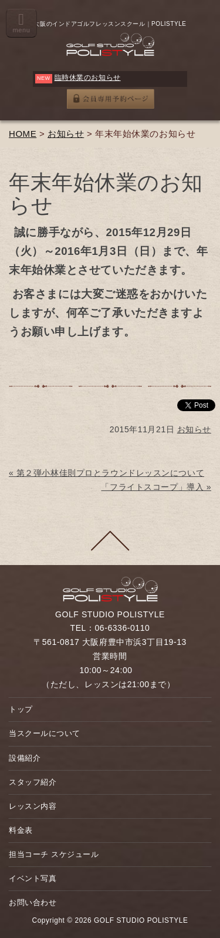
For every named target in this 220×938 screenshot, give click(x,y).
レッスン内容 (32, 806)
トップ (21, 709)
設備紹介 (24, 758)
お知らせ (66, 134)
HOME (22, 134)
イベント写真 (32, 878)
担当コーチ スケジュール (54, 854)
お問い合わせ (32, 902)
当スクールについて (44, 733)
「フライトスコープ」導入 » (156, 487)
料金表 (21, 830)
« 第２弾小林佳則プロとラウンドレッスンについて (106, 473)
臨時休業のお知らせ (88, 77)
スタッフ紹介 (32, 782)
